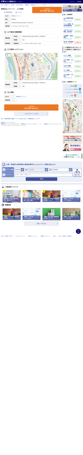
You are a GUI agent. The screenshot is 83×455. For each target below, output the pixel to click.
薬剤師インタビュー (46, 236)
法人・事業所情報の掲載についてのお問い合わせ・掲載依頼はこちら (20, 118)
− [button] (10, 55)
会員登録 (79, 1)
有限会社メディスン (35, 5)
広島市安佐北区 (19, 5)
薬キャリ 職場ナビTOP (7, 236)
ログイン (72, 1)
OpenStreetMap (48, 79)
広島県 (12, 5)
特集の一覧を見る (41, 223)
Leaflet (42, 79)
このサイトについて (20, 236)
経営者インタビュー (33, 236)
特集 (55, 236)
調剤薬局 (27, 5)
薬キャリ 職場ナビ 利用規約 (66, 236)
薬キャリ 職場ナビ (5, 5)
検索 (41, 179)
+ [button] (7, 55)
